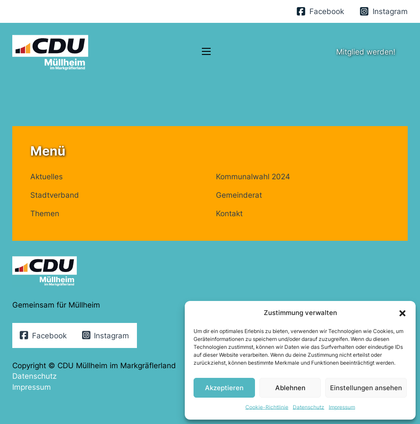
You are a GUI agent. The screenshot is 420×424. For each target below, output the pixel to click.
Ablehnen (290, 388)
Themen (44, 213)
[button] (402, 313)
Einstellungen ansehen (366, 388)
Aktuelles (46, 176)
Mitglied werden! (365, 51)
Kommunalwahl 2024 (253, 176)
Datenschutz (308, 407)
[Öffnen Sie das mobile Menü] (206, 51)
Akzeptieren (224, 388)
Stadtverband (54, 194)
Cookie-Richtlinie (266, 407)
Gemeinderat (239, 194)
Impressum (342, 407)
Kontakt (229, 213)
